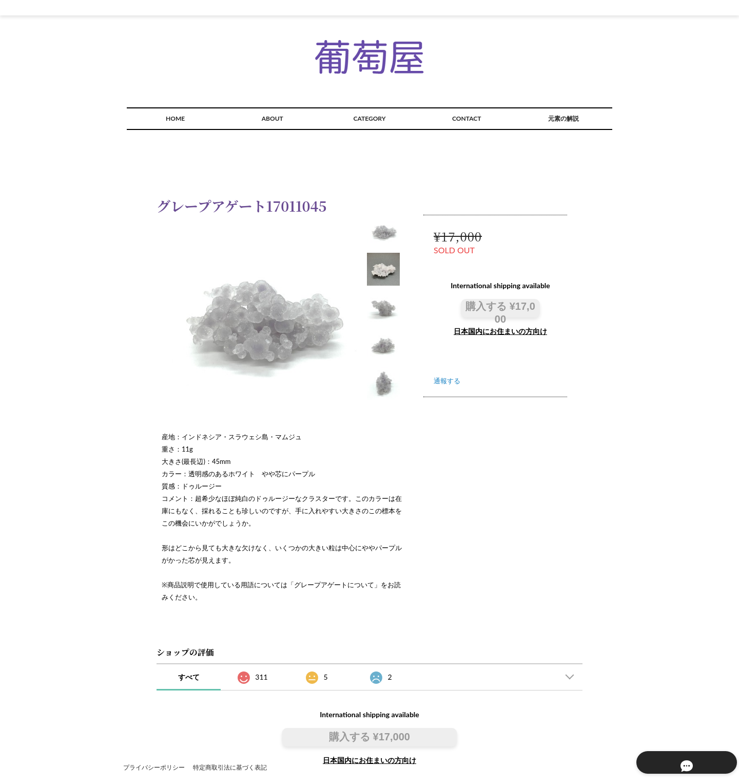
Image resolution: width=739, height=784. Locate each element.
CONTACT (466, 118)
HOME (175, 118)
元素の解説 (563, 118)
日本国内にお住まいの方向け (500, 331)
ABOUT (272, 118)
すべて (189, 677)
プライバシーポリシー (154, 767)
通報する (447, 381)
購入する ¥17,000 (500, 308)
